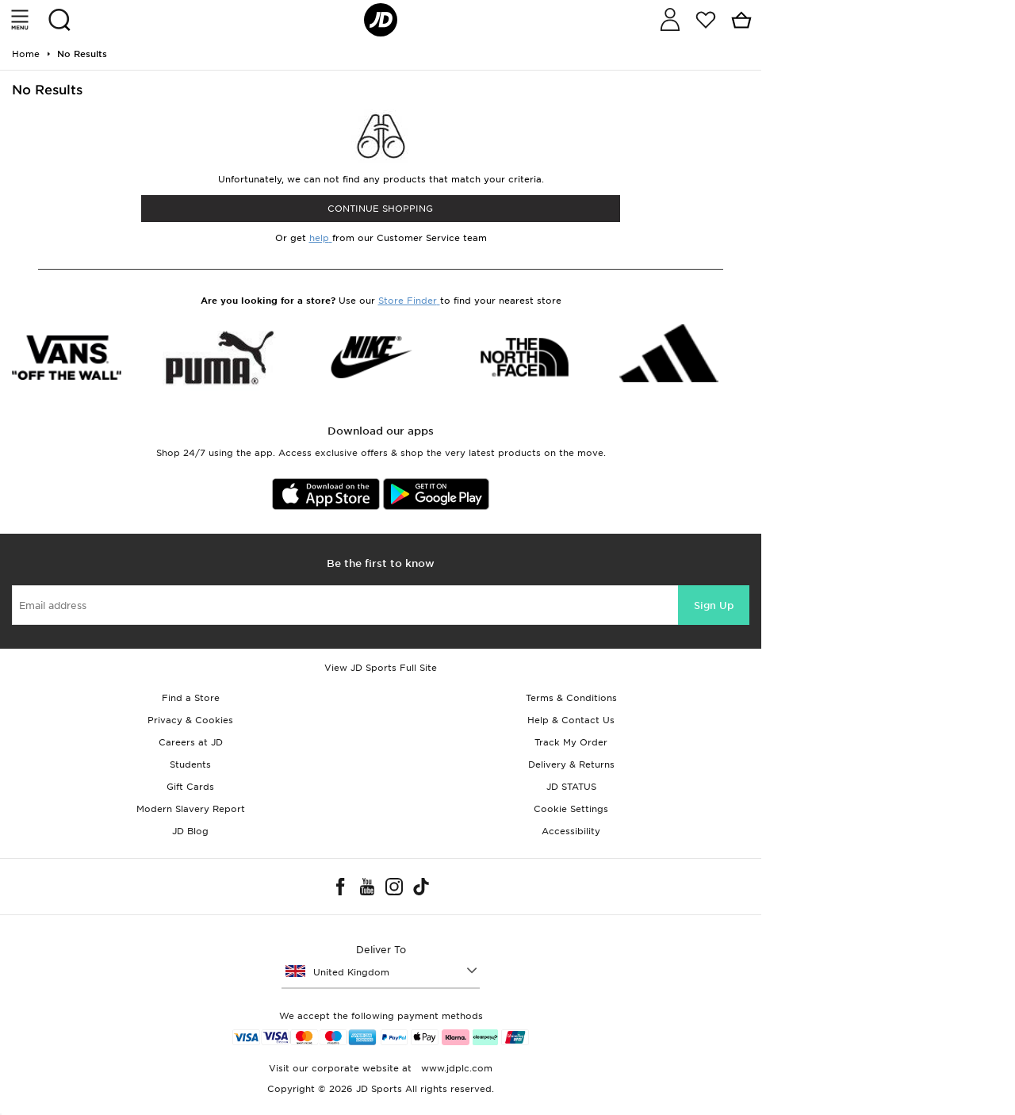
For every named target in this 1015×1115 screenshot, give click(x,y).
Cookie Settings (571, 808)
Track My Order (570, 742)
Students (190, 764)
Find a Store (191, 697)
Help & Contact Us (571, 720)
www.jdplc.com (455, 1068)
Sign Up (713, 605)
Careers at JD (191, 742)
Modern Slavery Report (190, 808)
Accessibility (571, 831)
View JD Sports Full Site (380, 667)
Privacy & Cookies (190, 720)
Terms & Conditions (571, 697)
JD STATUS (571, 786)
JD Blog (190, 831)
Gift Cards (190, 786)
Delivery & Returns (571, 764)
